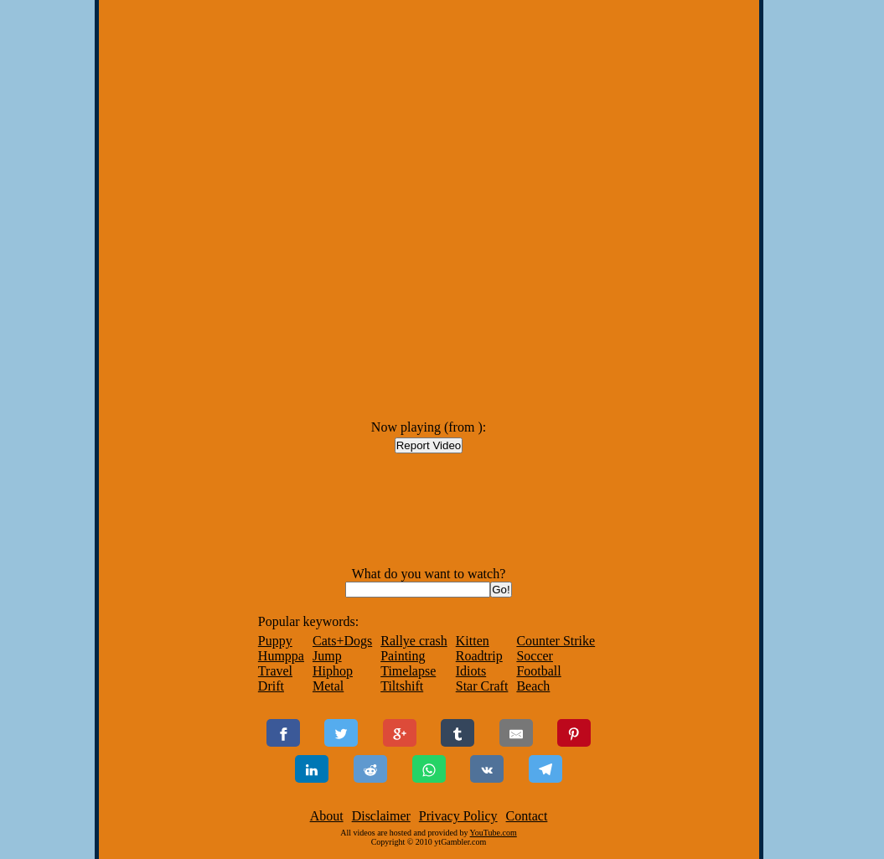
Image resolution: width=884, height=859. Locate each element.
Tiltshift (401, 686)
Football (538, 671)
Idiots (471, 671)
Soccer (534, 656)
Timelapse (408, 671)
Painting (402, 656)
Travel (275, 671)
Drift (271, 686)
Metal (328, 686)
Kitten (472, 641)
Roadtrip (479, 656)
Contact (527, 816)
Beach (533, 686)
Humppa (281, 656)
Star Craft (482, 686)
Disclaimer (381, 816)
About (327, 816)
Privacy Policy (458, 816)
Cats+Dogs (342, 641)
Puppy (275, 641)
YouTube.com (493, 832)
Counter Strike (555, 641)
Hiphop (333, 671)
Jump (327, 656)
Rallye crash (413, 641)
